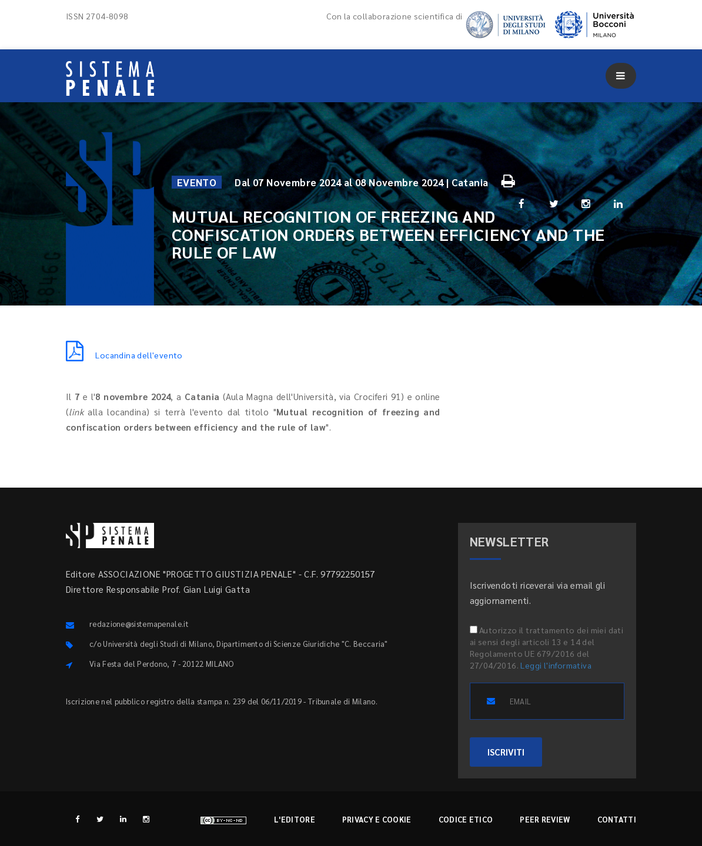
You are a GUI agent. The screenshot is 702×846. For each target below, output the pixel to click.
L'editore (294, 819)
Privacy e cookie (377, 819)
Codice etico (466, 819)
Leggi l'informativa (555, 665)
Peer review (545, 819)
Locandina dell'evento (124, 355)
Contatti (616, 819)
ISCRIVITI (505, 751)
